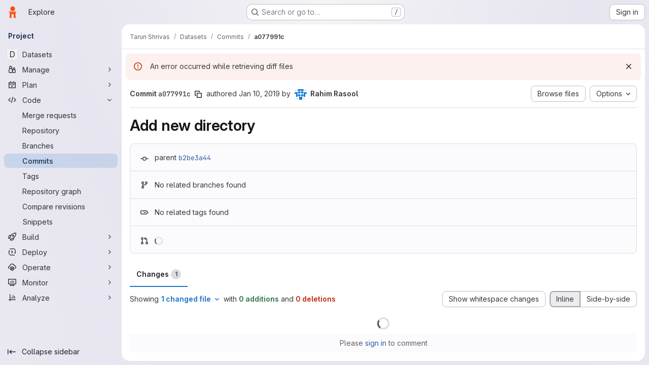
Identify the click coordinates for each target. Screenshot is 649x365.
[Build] (61, 237)
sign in (375, 343)
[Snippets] (61, 221)
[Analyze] (61, 297)
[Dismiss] (629, 66)
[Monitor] (61, 282)
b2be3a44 (194, 157)
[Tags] (61, 176)
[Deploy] (61, 252)
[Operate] (61, 267)
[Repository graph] (61, 191)
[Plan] (61, 85)
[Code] (61, 100)
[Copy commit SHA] (198, 94)
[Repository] (61, 130)
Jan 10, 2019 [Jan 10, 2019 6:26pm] (259, 93)
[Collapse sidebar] (61, 352)
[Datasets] (61, 54)
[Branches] (61, 145)
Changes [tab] (158, 274)
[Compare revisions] (61, 206)
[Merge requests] (61, 115)
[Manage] (61, 69)
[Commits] (61, 161)
